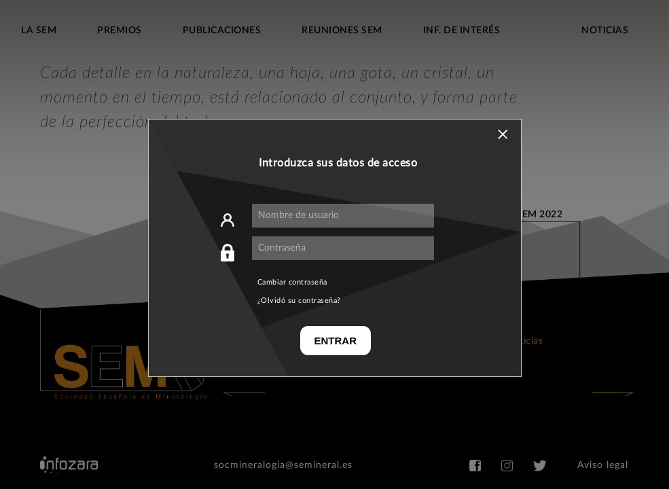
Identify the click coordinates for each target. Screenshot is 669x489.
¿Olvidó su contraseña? (299, 300)
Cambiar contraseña (292, 282)
